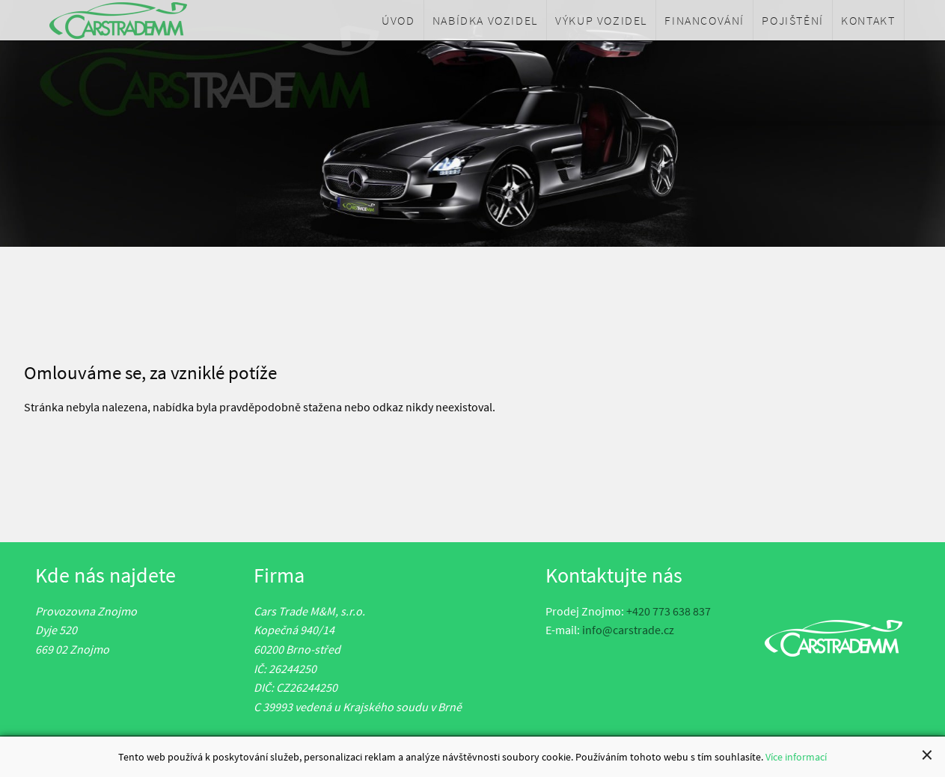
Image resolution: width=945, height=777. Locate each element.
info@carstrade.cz (628, 629)
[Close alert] (927, 755)
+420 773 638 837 (668, 611)
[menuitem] (398, 20)
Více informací (796, 757)
